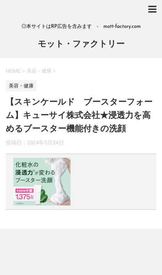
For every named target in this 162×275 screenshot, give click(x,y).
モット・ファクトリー (81, 44)
